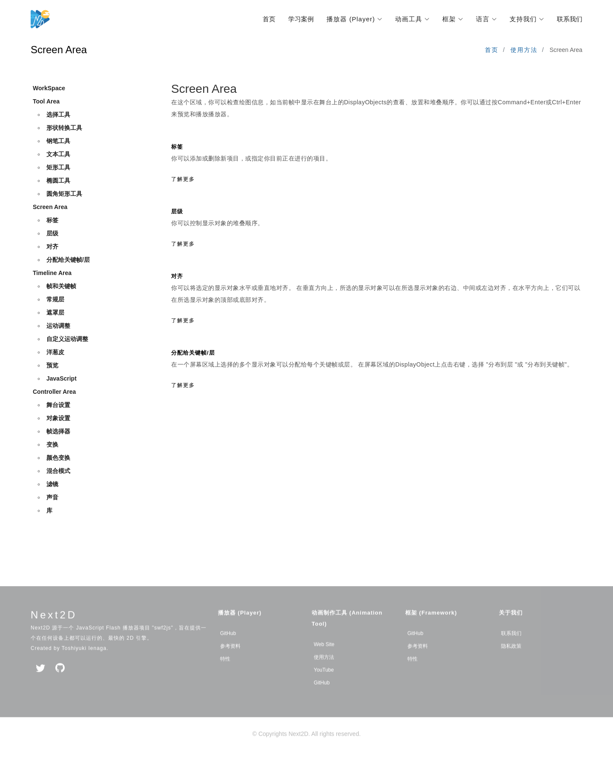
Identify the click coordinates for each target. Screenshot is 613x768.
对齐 (52, 247)
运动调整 (58, 326)
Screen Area (50, 207)
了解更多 (183, 179)
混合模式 (58, 471)
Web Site (324, 657)
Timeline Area (52, 273)
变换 (52, 444)
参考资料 (230, 659)
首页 (269, 19)
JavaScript (61, 378)
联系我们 (569, 19)
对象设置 (58, 418)
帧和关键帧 (61, 286)
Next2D (54, 627)
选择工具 (58, 115)
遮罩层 (55, 312)
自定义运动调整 (67, 339)
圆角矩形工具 (64, 194)
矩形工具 (58, 167)
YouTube (324, 683)
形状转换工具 (64, 128)
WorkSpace (49, 88)
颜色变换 (58, 458)
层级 (52, 233)
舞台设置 (58, 405)
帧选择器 (58, 431)
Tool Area (46, 101)
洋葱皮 (55, 352)
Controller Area (54, 392)
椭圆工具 (58, 181)
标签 (52, 220)
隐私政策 (511, 659)
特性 (225, 672)
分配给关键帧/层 (68, 260)
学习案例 (301, 19)
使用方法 (524, 49)
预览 (52, 365)
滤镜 (52, 484)
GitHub (228, 646)
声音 (52, 497)
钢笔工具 (58, 141)
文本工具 (58, 154)
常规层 (55, 299)
